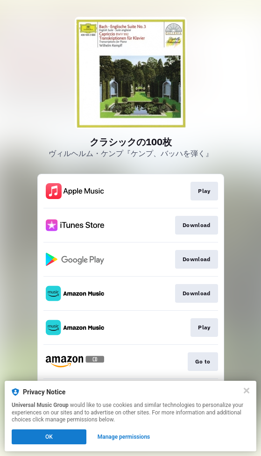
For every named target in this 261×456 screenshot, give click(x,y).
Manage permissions (124, 437)
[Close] (246, 390)
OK (49, 437)
